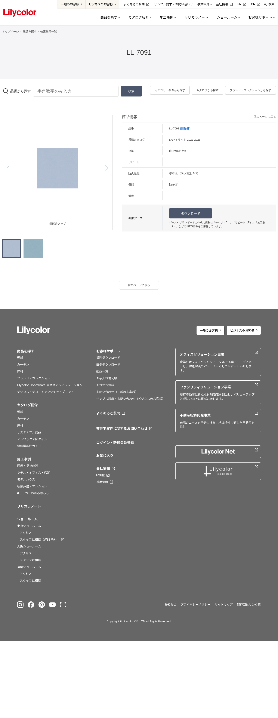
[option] (57, 168)
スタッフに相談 (30, 560)
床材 (20, 371)
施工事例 (24, 459)
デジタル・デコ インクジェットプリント (45, 392)
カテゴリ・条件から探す (170, 90)
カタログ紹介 (27, 405)
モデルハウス (26, 479)
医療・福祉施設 (27, 465)
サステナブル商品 (29, 432)
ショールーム (27, 519)
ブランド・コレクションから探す (250, 90)
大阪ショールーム (29, 546)
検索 (272, 4)
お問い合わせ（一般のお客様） (117, 392)
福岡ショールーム (29, 567)
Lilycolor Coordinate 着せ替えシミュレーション (49, 385)
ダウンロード (190, 213)
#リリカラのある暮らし (33, 493)
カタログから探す (207, 90)
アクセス (26, 532)
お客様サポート (108, 351)
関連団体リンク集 (249, 604)
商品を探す (30, 31)
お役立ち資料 (105, 385)
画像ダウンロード (108, 364)
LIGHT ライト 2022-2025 (184, 139)
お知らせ (170, 604)
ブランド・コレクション (33, 378)
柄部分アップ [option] (57, 223)
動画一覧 (102, 371)
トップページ (10, 31)
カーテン (23, 364)
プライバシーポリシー (195, 604)
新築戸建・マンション (32, 486)
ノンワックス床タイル (32, 439)
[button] (8, 168)
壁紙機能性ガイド (29, 446)
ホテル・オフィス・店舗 (33, 472)
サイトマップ (224, 604)
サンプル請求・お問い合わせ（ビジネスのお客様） (130, 399)
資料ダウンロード (108, 357)
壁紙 (20, 357)
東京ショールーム (29, 526)
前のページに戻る (265, 116)
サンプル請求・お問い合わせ (173, 4)
